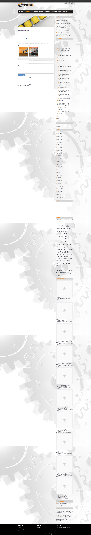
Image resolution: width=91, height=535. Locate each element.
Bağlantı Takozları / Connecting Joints (64, 67)
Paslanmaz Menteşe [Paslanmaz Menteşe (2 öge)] (68, 265)
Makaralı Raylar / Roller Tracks (31, 58)
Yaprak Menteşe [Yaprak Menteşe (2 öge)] (65, 273)
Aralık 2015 (59, 194)
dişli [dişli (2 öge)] (62, 225)
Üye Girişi (69, 1)
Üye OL (74, 1)
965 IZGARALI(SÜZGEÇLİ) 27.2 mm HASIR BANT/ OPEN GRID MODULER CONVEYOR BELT (64, 35)
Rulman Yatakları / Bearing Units (65, 92)
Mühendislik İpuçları (56, 11)
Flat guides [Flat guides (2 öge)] (63, 228)
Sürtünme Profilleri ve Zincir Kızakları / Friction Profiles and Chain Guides (64, 104)
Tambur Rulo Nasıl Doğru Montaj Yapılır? (64, 23)
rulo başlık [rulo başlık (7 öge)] (59, 270)
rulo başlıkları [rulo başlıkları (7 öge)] (68, 270)
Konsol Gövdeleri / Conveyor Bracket (64, 83)
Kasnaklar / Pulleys (61, 60)
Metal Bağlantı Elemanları (64, 52)
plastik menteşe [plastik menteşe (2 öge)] (59, 268)
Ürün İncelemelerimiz (38, 11)
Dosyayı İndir (64, 301)
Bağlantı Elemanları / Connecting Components (64, 44)
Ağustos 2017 (59, 172)
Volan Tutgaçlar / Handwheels (65, 98)
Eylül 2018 (59, 159)
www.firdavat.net (40, 534)
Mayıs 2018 (59, 164)
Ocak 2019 (59, 153)
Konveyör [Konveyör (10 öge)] (65, 236)
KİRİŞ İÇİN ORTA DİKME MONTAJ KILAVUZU (64, 30)
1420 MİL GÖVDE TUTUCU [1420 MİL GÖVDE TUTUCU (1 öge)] (67, 219)
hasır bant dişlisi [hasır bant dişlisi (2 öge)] (61, 230)
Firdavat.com (28, 11)
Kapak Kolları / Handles (64, 76)
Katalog (65, 11)
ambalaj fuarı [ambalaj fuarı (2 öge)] (59, 223)
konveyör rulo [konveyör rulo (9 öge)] (61, 239)
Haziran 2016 (59, 186)
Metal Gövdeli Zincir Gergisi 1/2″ (63, 22)
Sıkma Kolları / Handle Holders (65, 97)
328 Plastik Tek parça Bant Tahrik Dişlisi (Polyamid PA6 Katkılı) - (64, 511)
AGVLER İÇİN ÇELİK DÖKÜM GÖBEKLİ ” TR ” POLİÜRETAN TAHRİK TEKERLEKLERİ (64, 33)
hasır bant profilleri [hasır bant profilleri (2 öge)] (60, 231)
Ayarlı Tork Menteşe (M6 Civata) (62, 29)
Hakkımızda (59, 124)
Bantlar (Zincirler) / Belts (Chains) (64, 46)
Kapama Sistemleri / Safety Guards (63, 79)
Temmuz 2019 (59, 148)
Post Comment (22, 75)
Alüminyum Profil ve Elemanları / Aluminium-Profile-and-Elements (63, 42)
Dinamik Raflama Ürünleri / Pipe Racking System (63, 49)
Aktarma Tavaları (60, 115)
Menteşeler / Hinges (63, 88)
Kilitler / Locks (62, 80)
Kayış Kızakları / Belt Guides (64, 105)
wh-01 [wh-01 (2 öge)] (60, 273)
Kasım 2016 (59, 181)
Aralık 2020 (59, 134)
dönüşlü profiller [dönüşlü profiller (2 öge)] (59, 226)
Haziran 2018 (59, 163)
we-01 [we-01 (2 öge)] (57, 273)
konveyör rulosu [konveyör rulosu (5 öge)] (61, 254)
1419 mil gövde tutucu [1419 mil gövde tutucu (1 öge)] (59, 219)
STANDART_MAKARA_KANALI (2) (24, 38)
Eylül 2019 (59, 147)
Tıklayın (47, 43)
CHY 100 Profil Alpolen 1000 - (64, 515)
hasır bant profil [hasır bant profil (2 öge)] (69, 230)
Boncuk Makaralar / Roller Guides (66, 70)
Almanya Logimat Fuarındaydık (62, 20)
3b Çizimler (47, 11)
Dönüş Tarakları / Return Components (63, 72)
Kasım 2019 (59, 144)
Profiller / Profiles (63, 107)
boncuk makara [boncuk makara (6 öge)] (67, 223)
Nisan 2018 (59, 166)
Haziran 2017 (59, 174)
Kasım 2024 (59, 131)
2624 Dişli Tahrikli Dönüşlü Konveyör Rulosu (65, 25)
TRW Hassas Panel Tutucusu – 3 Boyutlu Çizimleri (26, 61)
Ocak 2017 (59, 180)
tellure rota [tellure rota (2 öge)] (69, 272)
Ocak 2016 (59, 192)
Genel (58, 116)
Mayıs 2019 (59, 150)
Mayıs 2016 (59, 188)
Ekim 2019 (59, 145)
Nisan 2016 (59, 189)
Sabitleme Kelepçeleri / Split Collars (63, 95)
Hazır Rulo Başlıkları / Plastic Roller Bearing (63, 75)
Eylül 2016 (59, 185)
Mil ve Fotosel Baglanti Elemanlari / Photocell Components (64, 91)
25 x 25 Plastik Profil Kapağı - (61, 510)
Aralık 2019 (59, 142)
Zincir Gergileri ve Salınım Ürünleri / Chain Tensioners (65, 109)
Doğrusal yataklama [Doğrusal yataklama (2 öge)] (67, 225)
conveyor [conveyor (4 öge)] (58, 225)
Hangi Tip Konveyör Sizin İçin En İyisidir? (64, 18)
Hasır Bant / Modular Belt (62, 58)
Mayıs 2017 (59, 175)
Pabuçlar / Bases (61, 100)
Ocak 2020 (59, 141)
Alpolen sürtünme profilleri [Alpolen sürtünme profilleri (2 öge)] (66, 220)
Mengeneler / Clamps (63, 87)
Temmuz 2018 (59, 161)
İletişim (58, 126)
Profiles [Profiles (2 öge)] (64, 268)
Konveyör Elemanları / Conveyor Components (63, 62)
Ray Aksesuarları (63, 53)
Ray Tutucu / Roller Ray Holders (65, 55)
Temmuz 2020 (59, 136)
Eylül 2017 (59, 170)
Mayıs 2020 (59, 139)
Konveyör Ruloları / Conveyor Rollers (64, 85)
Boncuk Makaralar (63, 68)
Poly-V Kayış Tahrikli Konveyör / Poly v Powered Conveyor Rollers (63, 27)
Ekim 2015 (59, 197)
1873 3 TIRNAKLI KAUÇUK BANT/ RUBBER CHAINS (45, 61)
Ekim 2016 (59, 183)
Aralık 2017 (59, 167)
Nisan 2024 (59, 133)
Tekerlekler (60, 113)
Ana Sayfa (21, 11)
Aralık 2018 (59, 155)
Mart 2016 (59, 191)
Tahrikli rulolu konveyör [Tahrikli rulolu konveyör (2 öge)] (61, 272)
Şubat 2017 (59, 178)
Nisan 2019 (59, 152)
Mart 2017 (59, 177)
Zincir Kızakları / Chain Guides (65, 111)
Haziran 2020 (59, 137)
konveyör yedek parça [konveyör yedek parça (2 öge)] (65, 258)
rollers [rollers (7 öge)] (69, 268)
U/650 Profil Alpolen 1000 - (64, 512)
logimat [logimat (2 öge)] (64, 260)
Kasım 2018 (59, 156)
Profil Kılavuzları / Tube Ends (63, 102)
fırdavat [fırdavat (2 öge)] (66, 228)
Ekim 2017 (59, 169)
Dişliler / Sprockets (61, 57)
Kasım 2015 (59, 196)
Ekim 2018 (59, 158)
